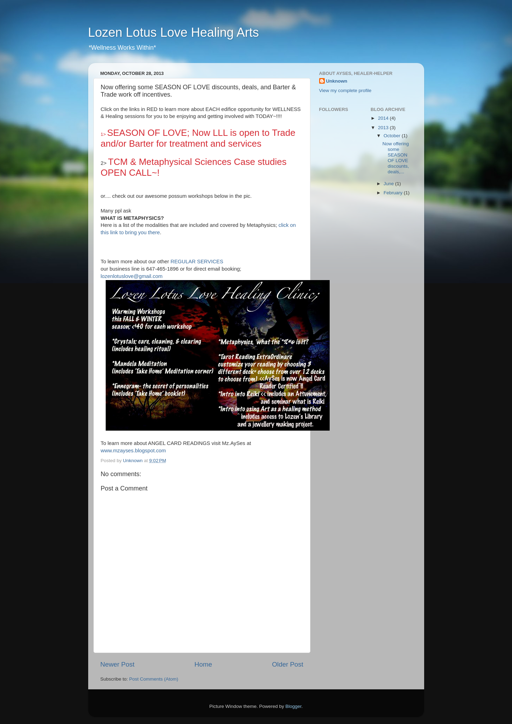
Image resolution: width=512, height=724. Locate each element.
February (394, 192)
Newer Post (117, 664)
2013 (384, 127)
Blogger (294, 706)
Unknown (337, 81)
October (393, 135)
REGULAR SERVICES (196, 261)
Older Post (287, 664)
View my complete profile (345, 90)
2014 (384, 118)
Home (203, 664)
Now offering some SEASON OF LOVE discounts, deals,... (396, 158)
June (389, 183)
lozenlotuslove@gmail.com (132, 276)
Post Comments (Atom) (153, 679)
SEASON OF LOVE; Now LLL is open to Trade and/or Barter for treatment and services (198, 138)
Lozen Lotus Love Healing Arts (173, 32)
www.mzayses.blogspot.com (133, 450)
